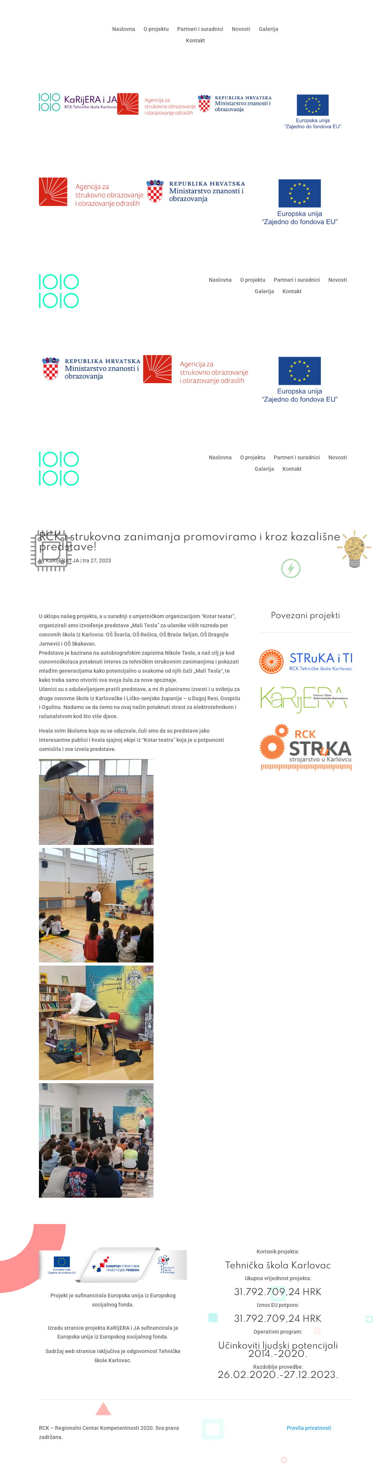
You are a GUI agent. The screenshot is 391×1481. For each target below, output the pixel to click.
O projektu (156, 29)
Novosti (241, 29)
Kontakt (195, 41)
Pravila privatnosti (309, 1428)
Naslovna (123, 29)
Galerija (268, 29)
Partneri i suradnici (200, 29)
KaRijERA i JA (62, 560)
